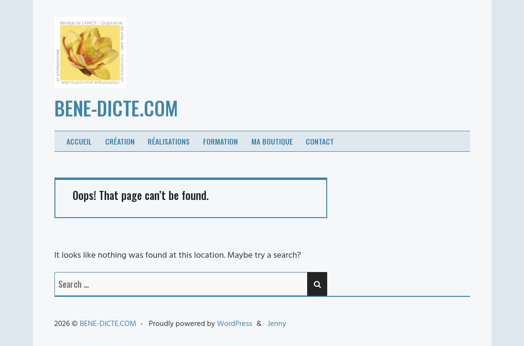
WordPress (234, 324)
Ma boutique (272, 141)
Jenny (276, 324)
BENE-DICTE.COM (116, 108)
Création (120, 141)
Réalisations (169, 141)
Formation (220, 141)
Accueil (79, 141)
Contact (320, 141)
